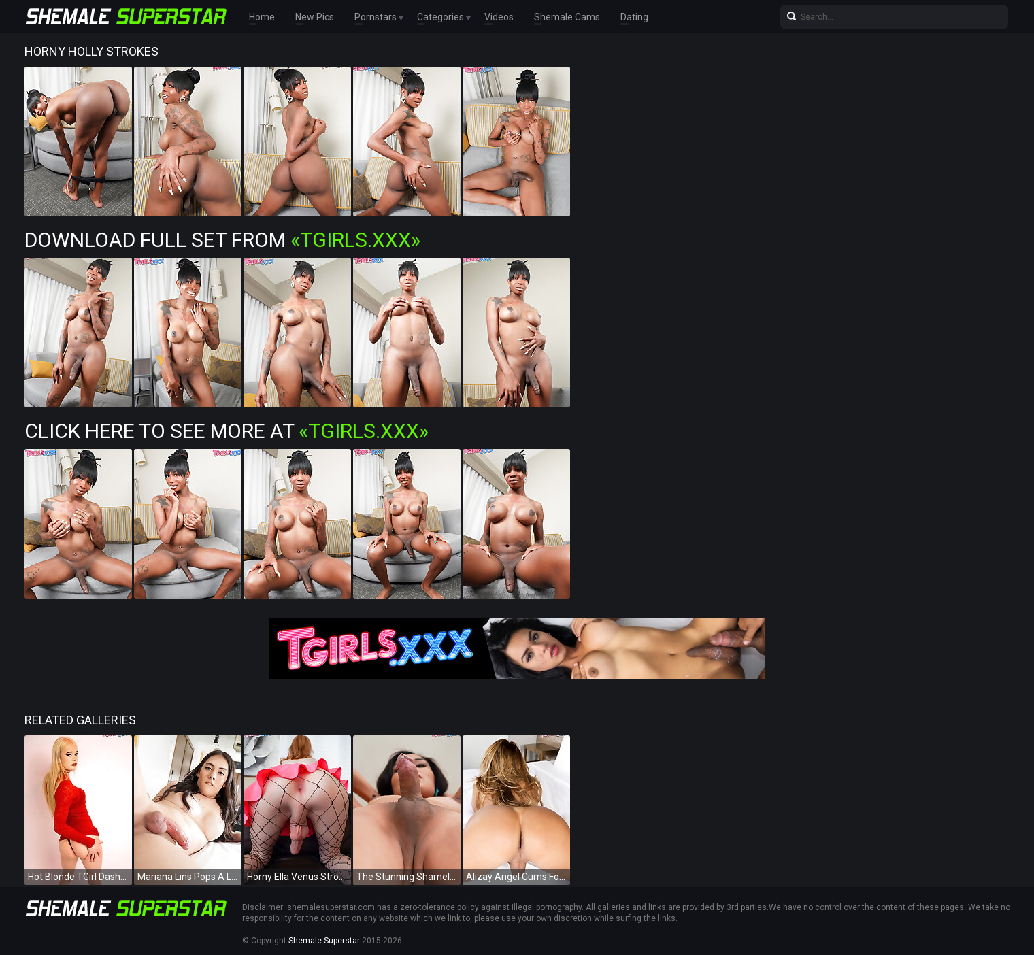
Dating (634, 17)
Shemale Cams (567, 17)
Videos (499, 17)
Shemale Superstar (324, 940)
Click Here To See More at (226, 431)
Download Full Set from (222, 240)
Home (262, 17)
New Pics (314, 17)
